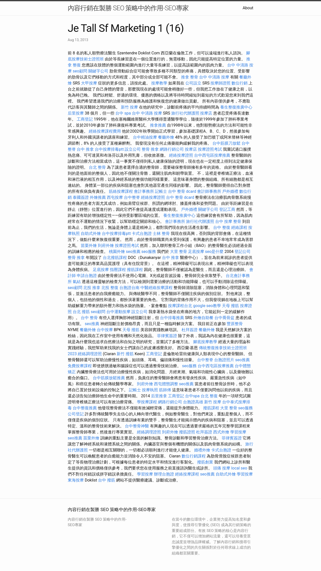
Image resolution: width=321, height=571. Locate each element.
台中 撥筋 (106, 480)
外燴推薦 (98, 197)
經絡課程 (239, 227)
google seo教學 (207, 305)
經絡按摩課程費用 (105, 131)
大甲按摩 (89, 83)
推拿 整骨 (189, 77)
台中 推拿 (85, 149)
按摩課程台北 (180, 305)
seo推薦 (133, 251)
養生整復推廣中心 (236, 107)
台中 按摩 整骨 (228, 221)
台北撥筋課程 (115, 257)
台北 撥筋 (81, 311)
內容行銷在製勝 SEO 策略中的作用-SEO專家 (128, 8)
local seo (239, 468)
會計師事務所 (209, 191)
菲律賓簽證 (167, 335)
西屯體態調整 (166, 384)
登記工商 (227, 209)
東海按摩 (76, 480)
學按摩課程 (147, 402)
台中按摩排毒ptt (109, 149)
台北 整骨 (97, 167)
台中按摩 (105, 329)
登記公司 (242, 251)
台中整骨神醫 (137, 426)
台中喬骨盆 (224, 317)
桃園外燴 (117, 251)
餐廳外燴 (166, 137)
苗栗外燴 (89, 245)
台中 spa (123, 113)
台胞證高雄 (193, 402)
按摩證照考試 (210, 149)
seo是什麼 (214, 251)
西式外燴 (221, 432)
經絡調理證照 (90, 353)
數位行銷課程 (194, 456)
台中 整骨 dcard (182, 191)
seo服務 (148, 251)
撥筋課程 (135, 269)
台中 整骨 (89, 317)
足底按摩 (196, 251)
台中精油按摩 (145, 137)
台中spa (192, 396)
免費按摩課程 (80, 365)
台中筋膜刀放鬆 (226, 143)
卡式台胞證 (142, 233)
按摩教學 (159, 83)
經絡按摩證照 (181, 155)
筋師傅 (165, 390)
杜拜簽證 (190, 329)
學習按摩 (238, 432)
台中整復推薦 (85, 408)
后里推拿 (159, 396)
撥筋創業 (205, 462)
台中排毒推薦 (172, 317)
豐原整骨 (235, 323)
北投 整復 (109, 287)
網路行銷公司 (172, 149)
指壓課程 (118, 269)
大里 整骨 (178, 251)
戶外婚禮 (230, 191)
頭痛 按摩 (221, 468)
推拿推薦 (158, 125)
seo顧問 (80, 71)
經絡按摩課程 (187, 474)
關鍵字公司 (98, 71)
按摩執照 (150, 390)
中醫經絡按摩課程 (156, 287)
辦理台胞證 (164, 474)
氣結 (77, 281)
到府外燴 (106, 245)
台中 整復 (221, 227)
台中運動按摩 (118, 311)
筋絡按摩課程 (121, 191)
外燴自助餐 (203, 317)
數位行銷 (239, 83)
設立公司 (133, 149)
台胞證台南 (129, 287)
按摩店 (206, 113)
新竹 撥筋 (125, 353)
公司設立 (193, 83)
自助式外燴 (91, 233)
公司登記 (76, 414)
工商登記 (85, 119)
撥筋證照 (187, 432)
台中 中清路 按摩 (214, 77)
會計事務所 (144, 191)
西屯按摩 (115, 197)
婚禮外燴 (202, 450)
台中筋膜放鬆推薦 (109, 377)
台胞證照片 (224, 359)
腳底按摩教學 (205, 341)
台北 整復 (209, 396)
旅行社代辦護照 (185, 113)
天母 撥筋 (230, 305)
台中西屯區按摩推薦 (212, 155)
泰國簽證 (81, 197)
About (248, 8)
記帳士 (161, 191)
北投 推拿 (91, 287)
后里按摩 (76, 113)
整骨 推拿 (150, 149)
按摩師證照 (220, 83)
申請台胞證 (87, 275)
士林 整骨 (161, 233)
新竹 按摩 (129, 107)
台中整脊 (132, 197)
